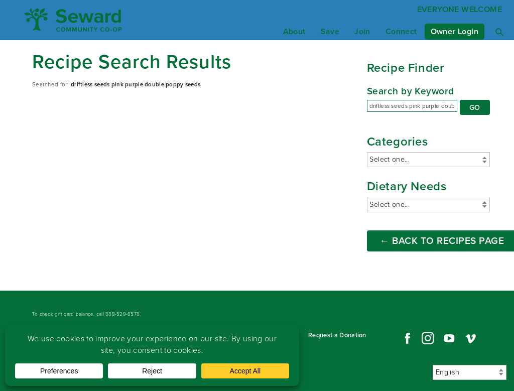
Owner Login (454, 31)
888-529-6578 (122, 314)
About (294, 31)
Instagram (428, 338)
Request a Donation (337, 335)
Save (330, 31)
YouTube (449, 338)
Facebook (406, 338)
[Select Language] (469, 372)
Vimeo (471, 338)
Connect (401, 31)
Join (362, 31)
